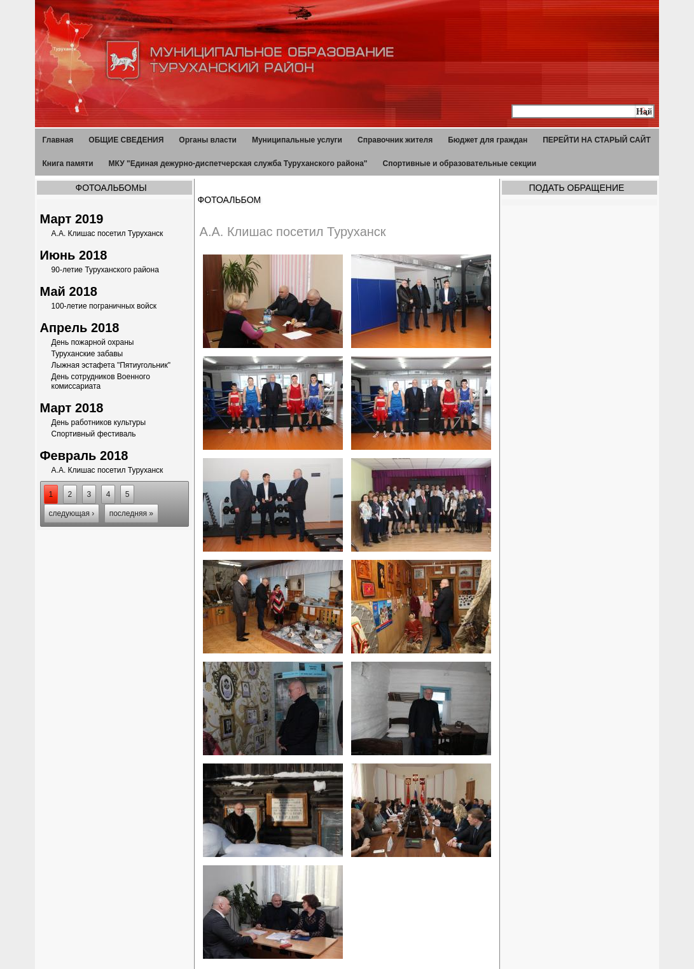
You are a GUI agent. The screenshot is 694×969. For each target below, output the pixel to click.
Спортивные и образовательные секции (460, 163)
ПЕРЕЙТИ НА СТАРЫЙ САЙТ (597, 140)
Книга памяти (68, 163)
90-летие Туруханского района (105, 269)
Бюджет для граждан (487, 140)
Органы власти (208, 140)
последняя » (131, 513)
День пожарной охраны (93, 342)
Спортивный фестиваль (94, 433)
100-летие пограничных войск (104, 306)
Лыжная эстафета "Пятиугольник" (111, 365)
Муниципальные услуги (297, 140)
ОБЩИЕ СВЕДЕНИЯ (125, 140)
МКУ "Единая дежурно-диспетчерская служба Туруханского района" (238, 163)
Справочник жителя (395, 140)
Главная (58, 140)
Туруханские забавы (87, 353)
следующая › (72, 513)
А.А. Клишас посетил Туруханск (107, 233)
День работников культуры (99, 422)
